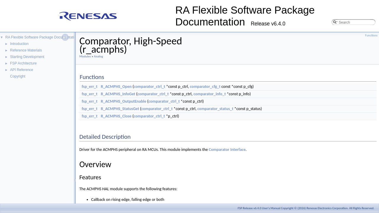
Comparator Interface (227, 149)
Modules (85, 56)
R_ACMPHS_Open (116, 86)
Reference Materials (26, 50)
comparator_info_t (209, 93)
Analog (98, 56)
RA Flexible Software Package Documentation (41, 37)
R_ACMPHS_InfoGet (118, 93)
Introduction (19, 44)
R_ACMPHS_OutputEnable (123, 101)
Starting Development (27, 57)
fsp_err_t (89, 86)
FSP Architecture (23, 63)
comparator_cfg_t (205, 86)
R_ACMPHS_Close (116, 116)
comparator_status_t (215, 108)
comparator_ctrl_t (149, 86)
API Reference (21, 70)
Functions (371, 35)
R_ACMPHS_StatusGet (120, 108)
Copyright (17, 76)
